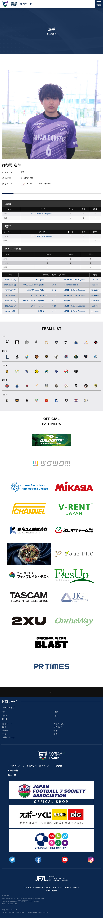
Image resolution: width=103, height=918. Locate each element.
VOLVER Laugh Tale (37, 290)
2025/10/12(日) (10, 285)
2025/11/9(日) (10, 280)
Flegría (64, 300)
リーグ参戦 (57, 766)
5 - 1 (54, 301)
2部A (56, 712)
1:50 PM (95, 280)
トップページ (14, 766)
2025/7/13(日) (10, 290)
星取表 (5, 730)
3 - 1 (54, 295)
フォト (5, 734)
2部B (4, 715)
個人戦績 (58, 727)
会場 (56, 730)
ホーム (46, 275)
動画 (56, 734)
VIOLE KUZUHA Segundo (41, 214)
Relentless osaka (68, 285)
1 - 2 (54, 311)
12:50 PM (95, 290)
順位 (4, 727)
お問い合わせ (8, 737)
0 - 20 (54, 306)
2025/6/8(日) (10, 295)
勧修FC (43, 311)
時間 (95, 275)
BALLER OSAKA (39, 295)
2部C (56, 715)
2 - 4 (54, 290)
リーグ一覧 (13, 770)
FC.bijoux (42, 279)
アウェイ (63, 275)
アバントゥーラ (39, 306)
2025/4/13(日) (10, 301)
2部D (4, 719)
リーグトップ (8, 707)
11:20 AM (95, 311)
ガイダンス (7, 723)
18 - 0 (54, 285)
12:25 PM (95, 301)
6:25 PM (95, 285)
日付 (10, 275)
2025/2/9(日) (10, 311)
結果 (54, 275)
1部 (3, 712)
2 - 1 (54, 280)
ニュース (12, 775)
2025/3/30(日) (10, 306)
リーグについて (29, 766)
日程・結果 (59, 723)
